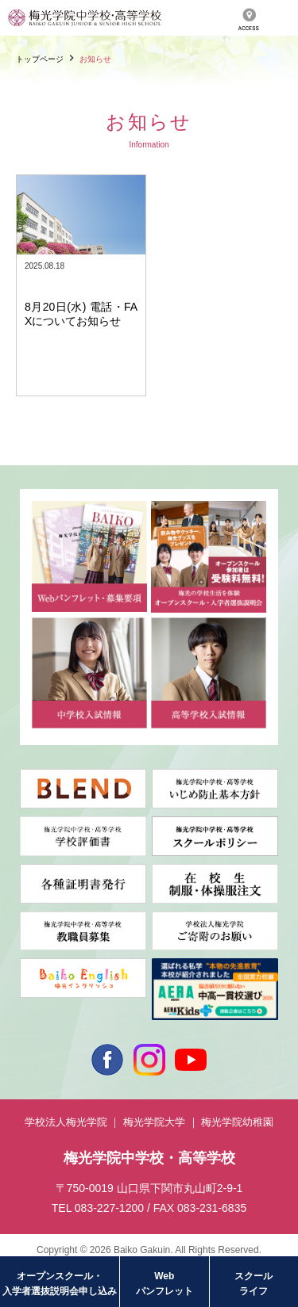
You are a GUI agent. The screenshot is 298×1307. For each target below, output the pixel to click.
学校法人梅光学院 (66, 1122)
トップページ (40, 59)
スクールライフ (253, 1284)
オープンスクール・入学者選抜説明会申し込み (59, 1284)
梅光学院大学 (154, 1122)
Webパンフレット (164, 1284)
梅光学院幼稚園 (237, 1122)
